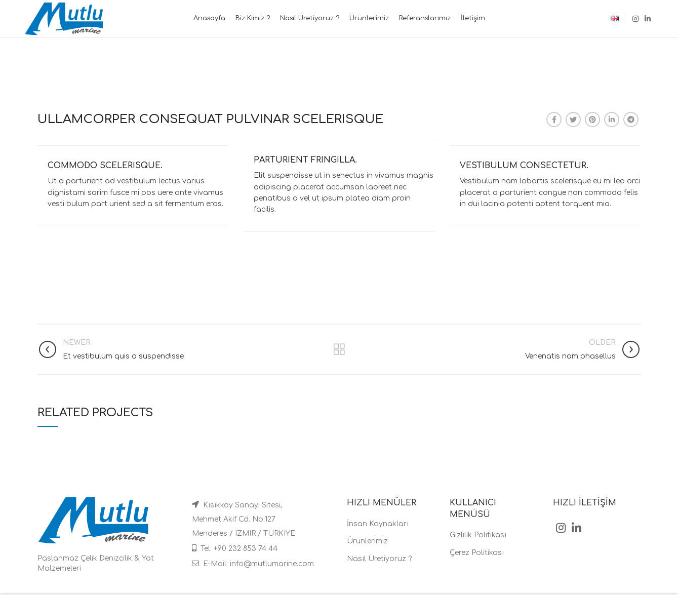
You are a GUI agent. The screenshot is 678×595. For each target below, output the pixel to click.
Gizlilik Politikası (478, 535)
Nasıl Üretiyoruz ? (379, 559)
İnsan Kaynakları (378, 524)
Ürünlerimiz (367, 541)
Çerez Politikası (477, 553)
